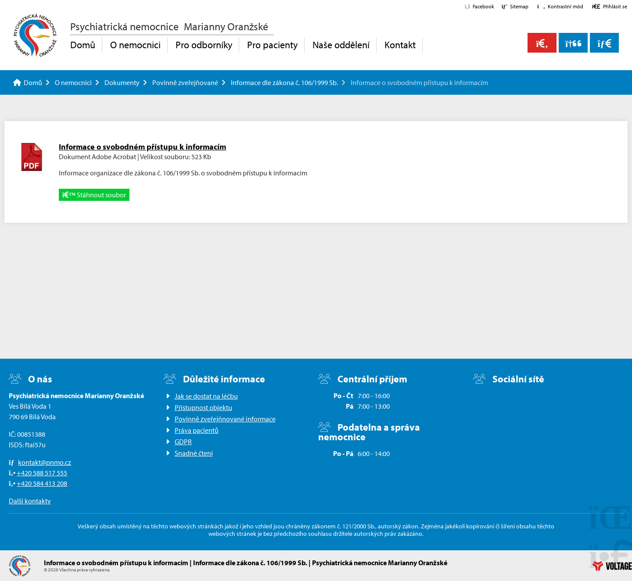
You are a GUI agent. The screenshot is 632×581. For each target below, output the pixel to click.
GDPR (183, 441)
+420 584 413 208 (42, 483)
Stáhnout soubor (94, 194)
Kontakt (400, 45)
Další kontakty (30, 500)
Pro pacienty (272, 45)
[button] (560, 6)
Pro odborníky (204, 45)
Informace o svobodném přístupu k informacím (142, 147)
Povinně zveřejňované (185, 82)
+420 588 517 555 (42, 472)
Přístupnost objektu (203, 407)
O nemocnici (135, 45)
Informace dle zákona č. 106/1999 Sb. (284, 82)
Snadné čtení (194, 453)
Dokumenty (122, 82)
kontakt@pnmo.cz (44, 462)
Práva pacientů (197, 430)
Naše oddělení (341, 45)
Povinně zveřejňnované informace (225, 418)
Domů (35, 35)
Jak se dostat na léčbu (206, 396)
